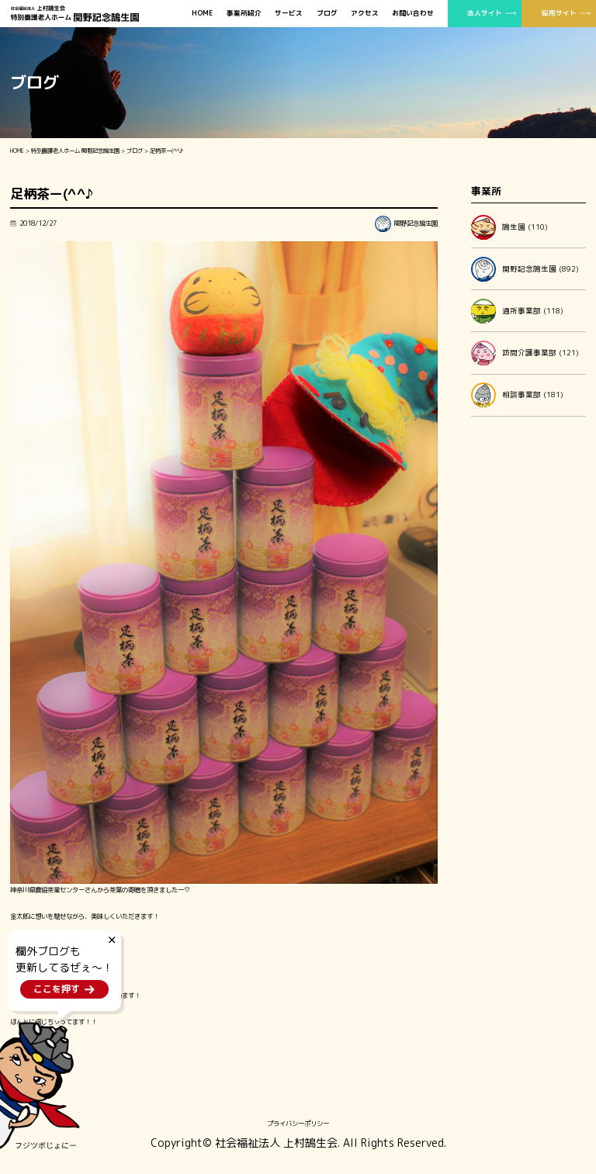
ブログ (327, 13)
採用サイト (559, 13)
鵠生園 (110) (509, 227)
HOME (202, 13)
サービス (289, 13)
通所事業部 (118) (517, 311)
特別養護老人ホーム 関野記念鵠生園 (75, 150)
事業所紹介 (244, 13)
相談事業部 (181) (517, 395)
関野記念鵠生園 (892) (525, 269)
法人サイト (484, 13)
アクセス (365, 13)
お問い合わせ (413, 13)
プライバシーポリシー (298, 1123)
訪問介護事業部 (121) (525, 353)
